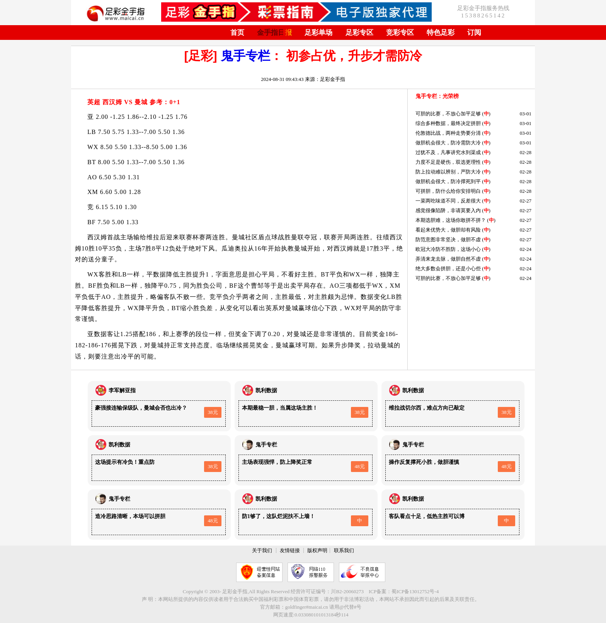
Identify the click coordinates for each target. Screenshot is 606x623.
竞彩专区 (400, 32)
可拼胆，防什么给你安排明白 (448, 191)
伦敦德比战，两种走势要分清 (448, 133)
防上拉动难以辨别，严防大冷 (448, 172)
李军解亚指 (122, 390)
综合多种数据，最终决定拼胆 (448, 123)
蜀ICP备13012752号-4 (415, 591)
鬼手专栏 (245, 56)
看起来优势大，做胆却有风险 (448, 230)
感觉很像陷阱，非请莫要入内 (448, 210)
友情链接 (290, 550)
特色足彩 (440, 32)
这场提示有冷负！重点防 (125, 462)
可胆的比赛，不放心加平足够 (448, 114)
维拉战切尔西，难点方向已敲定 (427, 408)
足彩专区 (359, 32)
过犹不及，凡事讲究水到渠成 (448, 152)
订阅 (474, 32)
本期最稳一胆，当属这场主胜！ (280, 408)
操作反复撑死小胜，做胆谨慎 (424, 462)
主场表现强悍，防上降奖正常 (277, 462)
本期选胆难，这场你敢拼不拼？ (450, 220)
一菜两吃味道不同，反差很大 (448, 201)
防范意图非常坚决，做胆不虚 (448, 239)
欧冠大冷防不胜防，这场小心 (448, 249)
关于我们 (262, 550)
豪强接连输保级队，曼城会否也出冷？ (141, 408)
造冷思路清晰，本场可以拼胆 (130, 516)
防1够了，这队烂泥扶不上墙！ (278, 516)
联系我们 (344, 550)
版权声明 (317, 550)
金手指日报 (274, 32)
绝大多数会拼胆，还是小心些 (448, 268)
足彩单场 (318, 32)
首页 (237, 32)
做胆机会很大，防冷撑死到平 (448, 181)
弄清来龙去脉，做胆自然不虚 (448, 259)
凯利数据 (266, 390)
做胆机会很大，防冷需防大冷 (448, 143)
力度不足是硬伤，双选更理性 (448, 162)
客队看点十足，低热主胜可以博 (427, 516)
